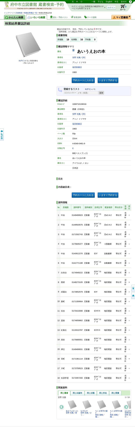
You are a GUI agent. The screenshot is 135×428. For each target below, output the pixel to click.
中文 (116, 2)
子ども (100, 2)
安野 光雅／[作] (78, 57)
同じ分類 (90, 393)
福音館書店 (77, 67)
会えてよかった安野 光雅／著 (72, 407)
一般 (93, 2)
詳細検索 (19, 13)
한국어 (123, 2)
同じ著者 (64, 393)
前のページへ (2, 134)
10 (129, 397)
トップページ (9, 13)
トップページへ (133, 295)
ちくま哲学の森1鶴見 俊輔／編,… (116, 409)
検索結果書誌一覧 (30, 13)
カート (121, 7)
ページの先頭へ (133, 288)
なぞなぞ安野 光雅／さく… (86, 408)
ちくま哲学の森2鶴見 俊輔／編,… (101, 409)
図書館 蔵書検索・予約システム (32, 5)
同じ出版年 (77, 393)
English (109, 2)
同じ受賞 (115, 393)
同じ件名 (103, 393)
